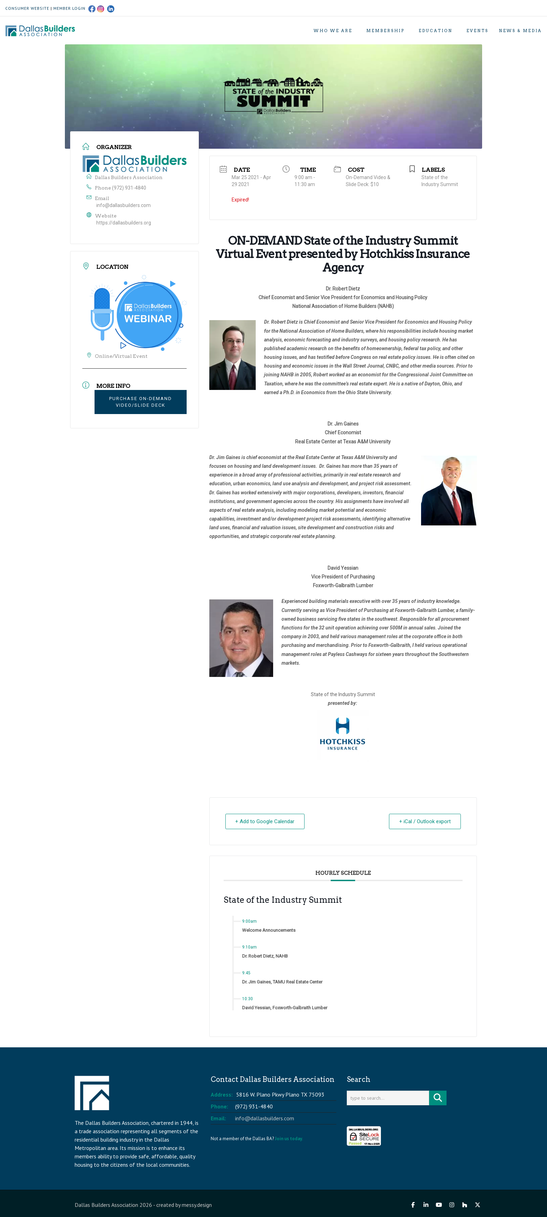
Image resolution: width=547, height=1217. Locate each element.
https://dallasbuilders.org (123, 223)
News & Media (520, 30)
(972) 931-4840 (129, 188)
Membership (385, 30)
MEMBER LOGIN (69, 8)
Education (435, 30)
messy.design (197, 1204)
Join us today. (289, 1139)
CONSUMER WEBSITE (27, 8)
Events (477, 30)
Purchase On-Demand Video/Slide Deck (140, 402)
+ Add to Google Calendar (265, 821)
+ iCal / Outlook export (425, 821)
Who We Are (333, 30)
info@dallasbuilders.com (123, 205)
